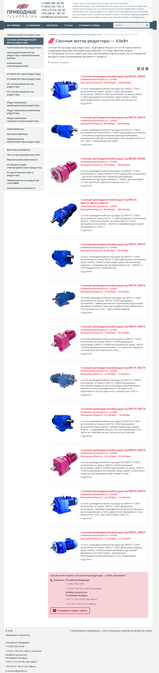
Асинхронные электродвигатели (17, 64)
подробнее (86, 103)
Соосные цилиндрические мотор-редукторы (21, 41)
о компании (33, 25)
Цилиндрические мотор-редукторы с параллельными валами (23, 55)
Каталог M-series (59, 62)
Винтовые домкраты (18, 149)
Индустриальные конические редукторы (23, 112)
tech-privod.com (13, 655)
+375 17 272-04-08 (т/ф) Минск (81, 579)
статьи (68, 25)
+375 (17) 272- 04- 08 (53, 10)
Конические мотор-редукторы (24, 47)
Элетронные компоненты (21, 188)
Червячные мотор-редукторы (23, 34)
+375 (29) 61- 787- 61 (53, 13)
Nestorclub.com (47, 662)
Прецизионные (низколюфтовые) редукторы (23, 140)
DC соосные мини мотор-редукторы (21, 93)
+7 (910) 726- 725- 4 (52, 6)
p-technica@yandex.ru (16, 651)
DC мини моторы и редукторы (24, 79)
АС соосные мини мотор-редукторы (20, 85)
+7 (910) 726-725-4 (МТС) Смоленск (84, 568)
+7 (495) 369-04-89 (75, 563)
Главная (52, 34)
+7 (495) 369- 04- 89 (52, 3)
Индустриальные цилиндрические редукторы (23, 104)
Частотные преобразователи (23, 154)
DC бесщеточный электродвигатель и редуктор (24, 166)
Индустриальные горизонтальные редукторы (23, 119)
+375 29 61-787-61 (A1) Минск (81, 583)
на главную (13, 25)
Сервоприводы (15, 129)
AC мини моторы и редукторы (23, 74)
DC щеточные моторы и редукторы (20, 174)
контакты (52, 25)
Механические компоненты (22, 159)
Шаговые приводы (17, 134)
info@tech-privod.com (54, 17)
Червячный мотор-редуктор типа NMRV (23, 182)
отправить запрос (89, 25)
